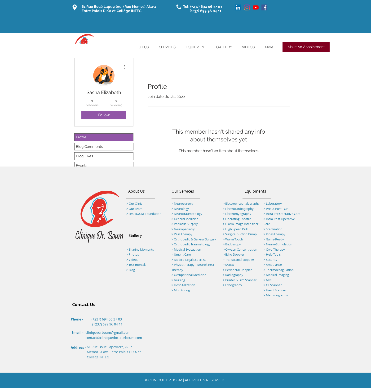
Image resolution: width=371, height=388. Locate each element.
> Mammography (276, 295)
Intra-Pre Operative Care (282, 214)
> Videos (132, 259)
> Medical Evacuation (186, 249)
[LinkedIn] (238, 7)
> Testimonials (136, 264)
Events (81, 165)
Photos (134, 254)
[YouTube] (256, 7)
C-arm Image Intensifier (241, 224)
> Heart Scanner (275, 290)
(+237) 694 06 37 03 (206, 7)
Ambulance (274, 264)
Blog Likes (84, 156)
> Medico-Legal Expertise (189, 259)
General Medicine (186, 219)
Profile (81, 137)
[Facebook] (264, 7)
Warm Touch (234, 239)
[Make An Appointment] (306, 47)
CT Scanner (274, 285)
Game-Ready (275, 239)
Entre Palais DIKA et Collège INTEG (111, 11)
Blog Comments (89, 146)
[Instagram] (247, 7)
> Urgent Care (181, 254)
